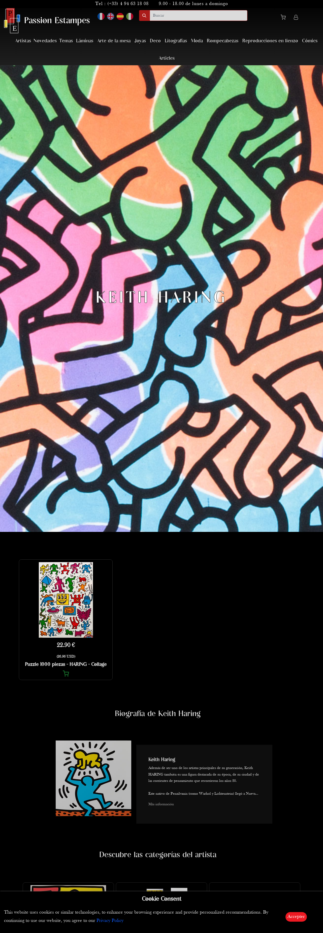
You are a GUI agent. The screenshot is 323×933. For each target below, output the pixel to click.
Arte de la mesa (114, 41)
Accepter (296, 916)
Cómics (309, 41)
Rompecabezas (222, 41)
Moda (197, 41)
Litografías (176, 41)
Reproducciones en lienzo (270, 41)
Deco (155, 41)
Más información (161, 804)
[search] (198, 15)
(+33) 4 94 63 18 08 (128, 4)
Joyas (140, 41)
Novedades (45, 41)
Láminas (84, 41)
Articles (167, 58)
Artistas (23, 41)
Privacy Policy (109, 920)
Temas (66, 41)
